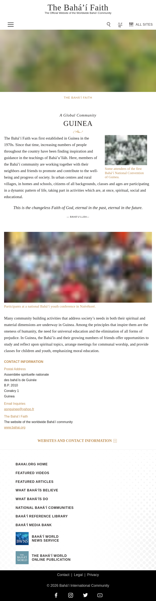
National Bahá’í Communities (45, 507)
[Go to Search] (109, 24)
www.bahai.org (14, 427)
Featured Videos (32, 473)
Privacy (93, 575)
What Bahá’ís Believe (37, 490)
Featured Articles (35, 481)
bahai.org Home (32, 464)
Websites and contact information (75, 441)
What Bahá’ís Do (32, 499)
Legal (78, 575)
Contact (63, 575)
